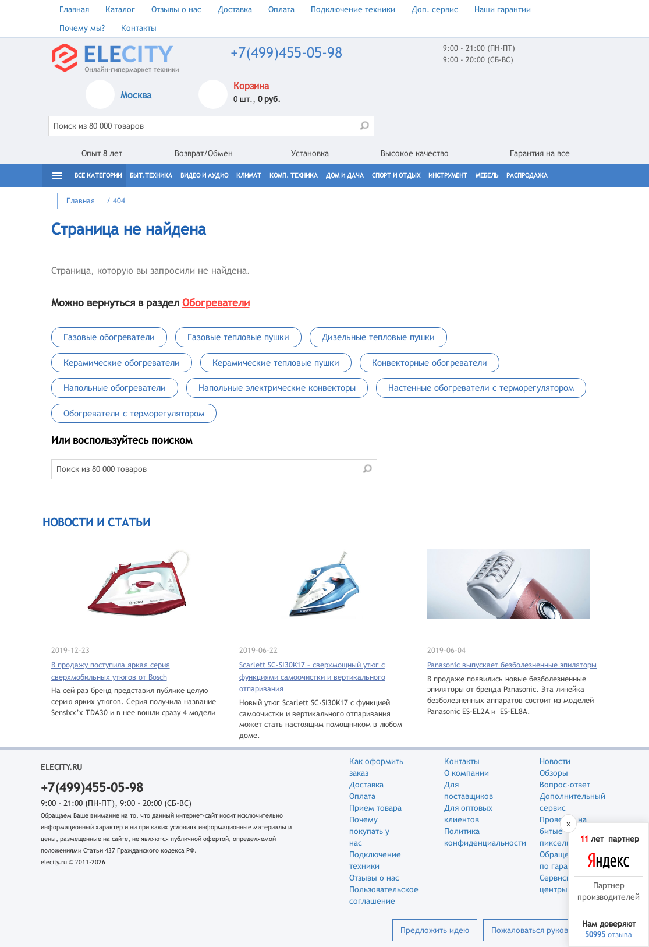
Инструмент (447, 175)
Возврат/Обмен (204, 153)
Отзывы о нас (176, 9)
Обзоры (554, 773)
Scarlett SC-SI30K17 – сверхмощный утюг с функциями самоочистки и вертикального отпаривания (312, 676)
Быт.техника (151, 175)
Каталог (120, 9)
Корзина (251, 85)
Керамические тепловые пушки (275, 363)
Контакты (139, 28)
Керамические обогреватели (121, 363)
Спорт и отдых (396, 175)
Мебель (487, 175)
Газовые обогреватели (109, 337)
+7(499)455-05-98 (286, 52)
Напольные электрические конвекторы (277, 388)
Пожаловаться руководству (542, 930)
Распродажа (527, 175)
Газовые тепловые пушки (238, 337)
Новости (555, 761)
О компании (466, 773)
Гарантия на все (540, 153)
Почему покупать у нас (369, 831)
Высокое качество (415, 153)
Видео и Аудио (204, 175)
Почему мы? (82, 28)
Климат (248, 175)
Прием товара (375, 807)
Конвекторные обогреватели (429, 363)
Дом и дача (345, 175)
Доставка (235, 9)
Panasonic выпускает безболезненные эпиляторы (512, 664)
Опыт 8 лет (101, 153)
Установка (310, 153)
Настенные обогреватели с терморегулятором (481, 388)
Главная (74, 9)
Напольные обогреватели (114, 388)
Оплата (281, 9)
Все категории (98, 175)
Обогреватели (216, 302)
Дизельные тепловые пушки (378, 337)
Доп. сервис (435, 9)
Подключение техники (353, 9)
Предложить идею (434, 930)
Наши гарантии (502, 9)
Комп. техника (293, 175)
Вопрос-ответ (565, 784)
